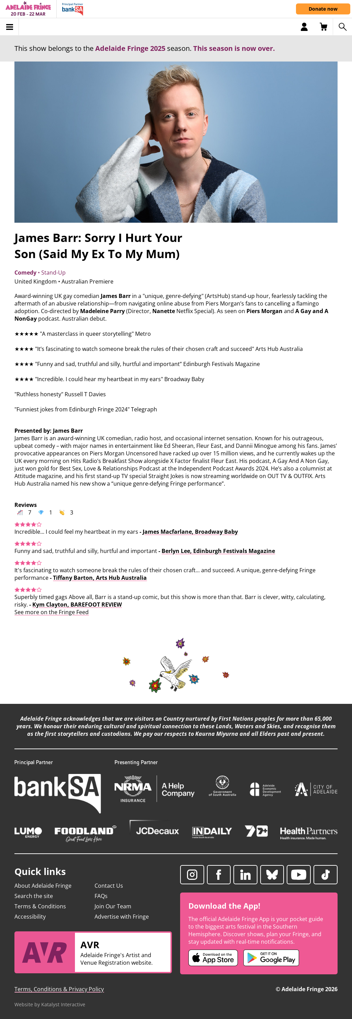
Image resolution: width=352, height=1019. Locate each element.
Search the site (33, 896)
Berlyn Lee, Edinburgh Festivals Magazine (218, 551)
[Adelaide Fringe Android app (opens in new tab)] (271, 958)
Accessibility (30, 916)
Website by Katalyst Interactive (49, 1004)
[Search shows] (342, 26)
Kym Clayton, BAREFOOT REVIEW (77, 604)
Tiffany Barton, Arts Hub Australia (100, 578)
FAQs (101, 896)
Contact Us (109, 885)
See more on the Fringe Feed (51, 612)
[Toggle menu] (9, 26)
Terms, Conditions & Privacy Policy (59, 989)
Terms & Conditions (40, 906)
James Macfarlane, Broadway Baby (190, 531)
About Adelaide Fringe (43, 885)
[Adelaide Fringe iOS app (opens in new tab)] (213, 958)
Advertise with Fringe (122, 916)
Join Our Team (113, 906)
